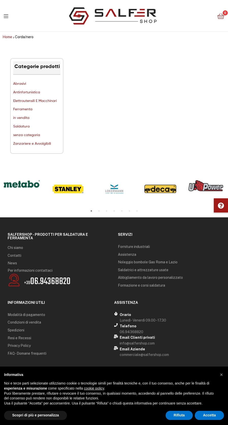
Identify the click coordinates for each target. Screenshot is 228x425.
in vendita (21, 117)
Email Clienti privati (137, 337)
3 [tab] (106, 211)
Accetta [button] (209, 415)
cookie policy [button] (94, 388)
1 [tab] (91, 211)
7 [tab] (136, 211)
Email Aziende (132, 349)
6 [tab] (129, 211)
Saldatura (21, 126)
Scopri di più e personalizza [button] (35, 415)
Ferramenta (22, 109)
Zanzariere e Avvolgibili (32, 143)
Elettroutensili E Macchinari (35, 100)
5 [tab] (121, 211)
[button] (221, 205)
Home (7, 37)
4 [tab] (114, 211)
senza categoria (26, 135)
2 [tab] (98, 211)
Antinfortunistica (26, 92)
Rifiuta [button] (179, 415)
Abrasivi (19, 83)
